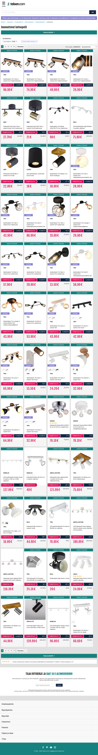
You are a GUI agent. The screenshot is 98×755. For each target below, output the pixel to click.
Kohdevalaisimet (40, 22)
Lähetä (59, 685)
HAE (92, 12)
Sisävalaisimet (19, 22)
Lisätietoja (81, 691)
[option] (49, 318)
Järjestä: (76, 47)
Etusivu (3, 22)
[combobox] (45, 12)
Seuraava (20, 47)
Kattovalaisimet (29, 22)
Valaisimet (10, 22)
